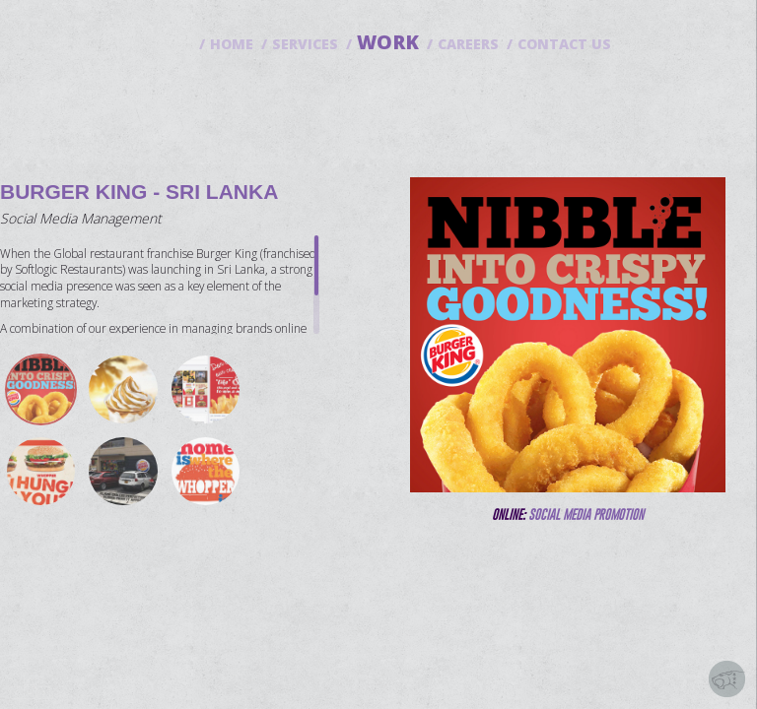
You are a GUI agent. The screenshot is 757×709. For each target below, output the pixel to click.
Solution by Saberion (727, 679)
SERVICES (305, 43)
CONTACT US (564, 43)
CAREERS (468, 43)
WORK (388, 42)
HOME (231, 43)
